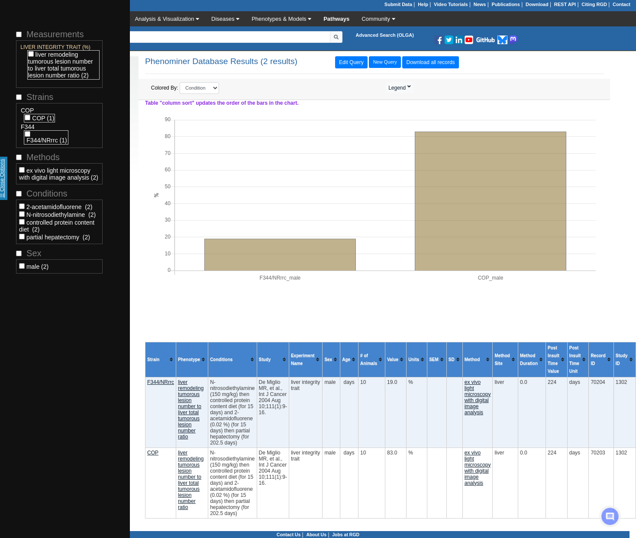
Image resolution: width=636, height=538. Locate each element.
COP (152, 453)
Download (537, 4)
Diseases (225, 19)
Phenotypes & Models (281, 19)
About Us (316, 534)
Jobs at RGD (345, 534)
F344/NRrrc (160, 382)
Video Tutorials (451, 4)
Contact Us (288, 534)
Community (378, 19)
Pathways (336, 19)
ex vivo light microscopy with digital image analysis (478, 397)
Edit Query (351, 62)
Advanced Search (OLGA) (384, 35)
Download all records (431, 62)
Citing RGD (594, 4)
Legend (397, 88)
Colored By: (185, 88)
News (480, 4)
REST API (565, 4)
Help (423, 4)
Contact (621, 4)
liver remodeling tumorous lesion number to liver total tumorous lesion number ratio (190, 409)
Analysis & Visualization (167, 19)
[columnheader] (160, 359)
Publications (506, 4)
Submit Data (398, 4)
